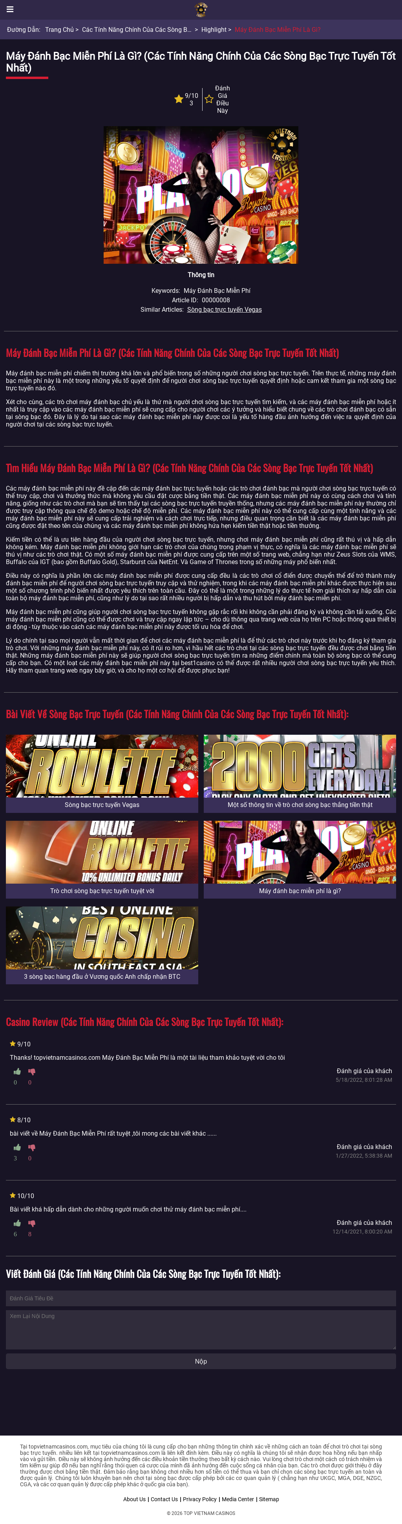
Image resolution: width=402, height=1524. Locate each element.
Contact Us (164, 1499)
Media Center (238, 1499)
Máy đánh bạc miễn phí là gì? (278, 29)
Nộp (201, 1361)
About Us (134, 1499)
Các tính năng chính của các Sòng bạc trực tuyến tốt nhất (167, 29)
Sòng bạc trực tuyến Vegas (224, 309)
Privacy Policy (200, 1499)
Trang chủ (59, 29)
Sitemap (269, 1499)
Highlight (214, 29)
